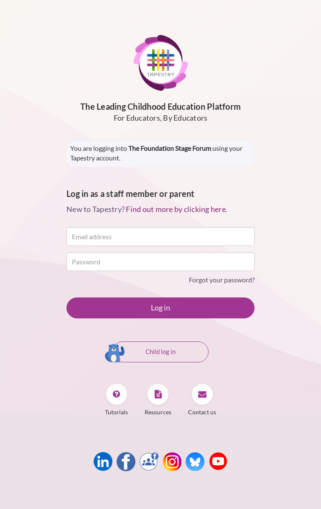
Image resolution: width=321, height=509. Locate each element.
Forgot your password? (222, 280)
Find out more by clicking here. (176, 209)
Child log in (144, 352)
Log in (160, 307)
